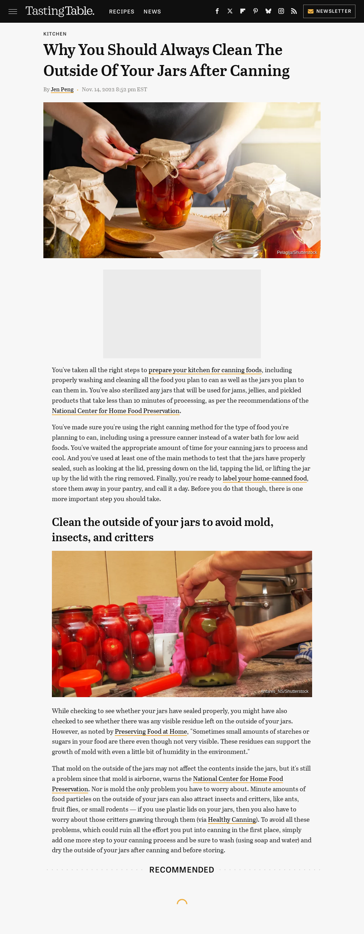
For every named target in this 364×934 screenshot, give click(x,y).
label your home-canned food (265, 478)
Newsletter (329, 10)
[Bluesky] (268, 12)
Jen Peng (62, 89)
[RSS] (294, 12)
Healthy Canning (232, 819)
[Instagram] (281, 12)
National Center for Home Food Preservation (116, 410)
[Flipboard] (242, 12)
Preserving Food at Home (151, 731)
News (152, 11)
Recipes (121, 11)
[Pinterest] (255, 12)
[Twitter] (230, 12)
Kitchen (55, 33)
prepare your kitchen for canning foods (205, 369)
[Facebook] (217, 12)
